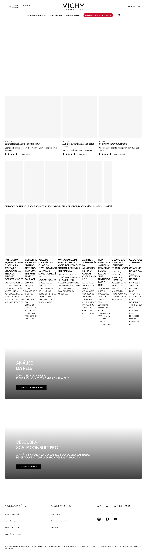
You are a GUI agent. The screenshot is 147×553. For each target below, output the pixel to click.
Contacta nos (55, 514)
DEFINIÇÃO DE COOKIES (13, 534)
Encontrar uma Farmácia (58, 521)
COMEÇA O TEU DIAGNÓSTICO (31, 388)
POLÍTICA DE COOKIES (12, 528)
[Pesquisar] (119, 15)
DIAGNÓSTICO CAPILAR (28, 467)
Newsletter (54, 528)
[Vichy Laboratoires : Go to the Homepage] (73, 6)
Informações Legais (11, 521)
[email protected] (106, 546)
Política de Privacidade (12, 514)
